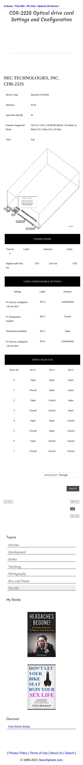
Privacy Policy (18, 753)
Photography (17, 574)
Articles (13, 545)
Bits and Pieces (19, 581)
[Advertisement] (41, 43)
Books (12, 559)
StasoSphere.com (51, 760)
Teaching (14, 567)
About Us (56, 753)
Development (17, 552)
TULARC (13, 588)
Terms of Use (39, 753)
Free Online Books (19, 727)
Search (69, 753)
